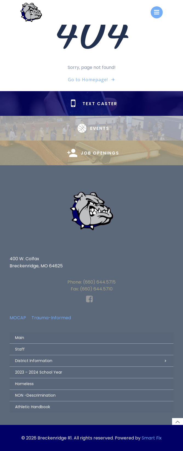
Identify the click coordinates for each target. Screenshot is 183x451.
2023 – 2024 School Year (38, 372)
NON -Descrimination (35, 395)
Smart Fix (152, 438)
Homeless (24, 383)
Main (19, 337)
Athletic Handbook (32, 407)
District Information (91, 360)
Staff (20, 349)
